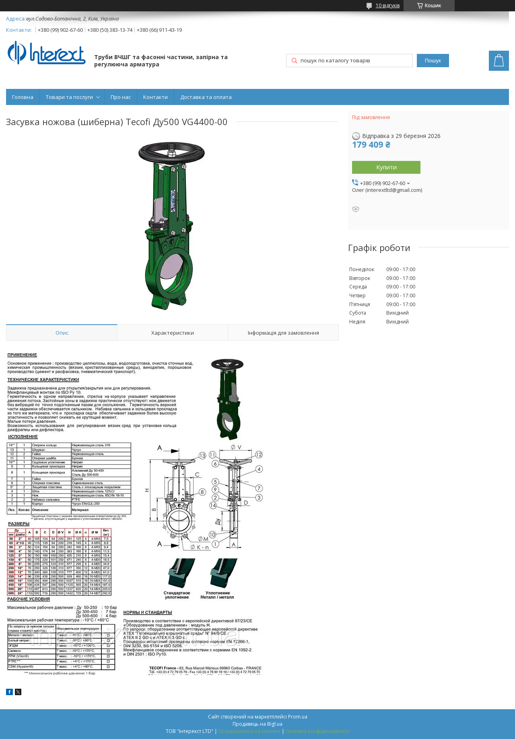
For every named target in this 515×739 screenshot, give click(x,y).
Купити (386, 167)
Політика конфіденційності (318, 731)
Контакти (155, 97)
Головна (22, 97)
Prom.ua (297, 716)
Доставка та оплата (206, 97)
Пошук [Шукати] (433, 61)
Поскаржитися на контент (249, 731)
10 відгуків (388, 5)
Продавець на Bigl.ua (257, 723)
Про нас (121, 97)
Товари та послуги (69, 97)
